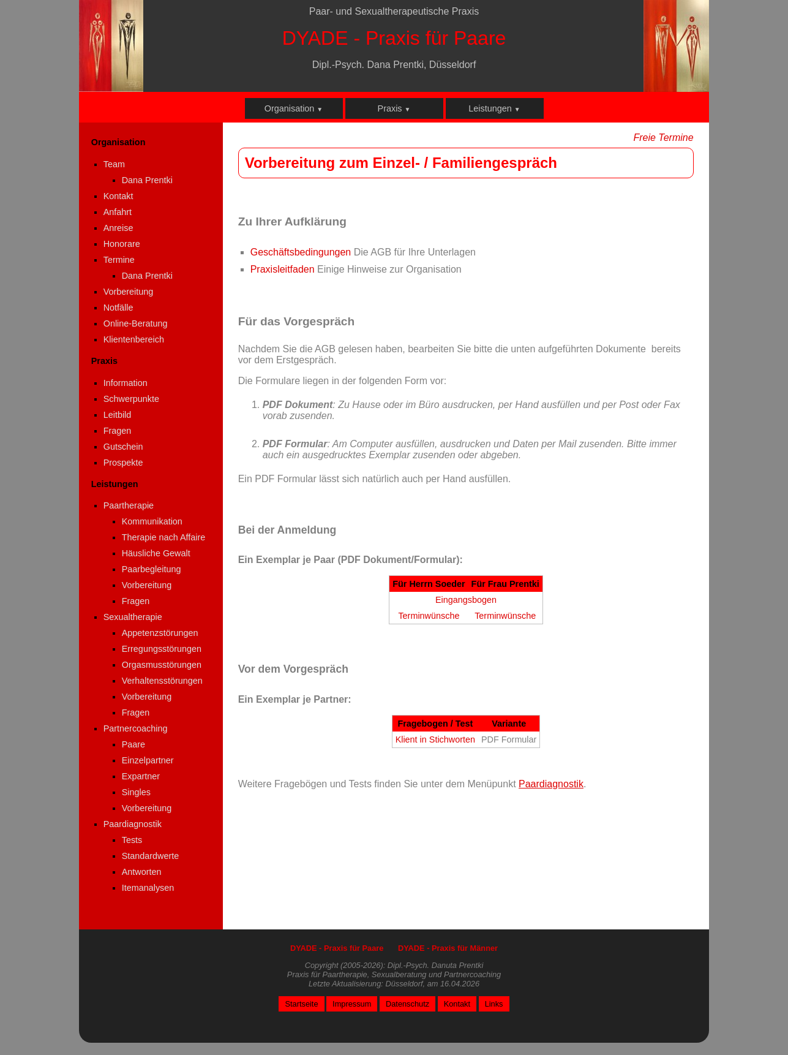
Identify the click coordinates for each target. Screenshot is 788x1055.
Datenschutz (407, 1003)
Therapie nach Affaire (164, 537)
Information (125, 383)
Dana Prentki (147, 180)
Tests (132, 840)
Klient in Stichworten (435, 739)
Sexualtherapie (132, 617)
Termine (119, 260)
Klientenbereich (133, 339)
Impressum (351, 1003)
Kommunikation (152, 521)
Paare (133, 744)
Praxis (394, 108)
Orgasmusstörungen (161, 665)
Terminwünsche (428, 616)
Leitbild (117, 415)
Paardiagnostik (132, 824)
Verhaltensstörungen (162, 681)
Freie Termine (663, 137)
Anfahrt (117, 212)
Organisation (294, 108)
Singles (136, 792)
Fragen (117, 431)
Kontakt (118, 196)
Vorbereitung (128, 292)
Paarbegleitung (151, 569)
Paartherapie (128, 505)
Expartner (141, 776)
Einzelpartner (148, 760)
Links (494, 1003)
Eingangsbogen (466, 600)
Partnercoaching (135, 728)
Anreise (118, 228)
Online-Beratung (135, 323)
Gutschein (123, 447)
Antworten (142, 872)
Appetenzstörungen (160, 633)
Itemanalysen (148, 888)
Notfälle (118, 307)
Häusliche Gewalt (156, 553)
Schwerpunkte (131, 399)
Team (114, 164)
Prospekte (123, 462)
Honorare (121, 244)
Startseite (301, 1003)
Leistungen (494, 108)
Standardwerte (150, 856)
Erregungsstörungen (161, 649)
